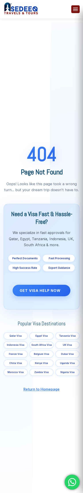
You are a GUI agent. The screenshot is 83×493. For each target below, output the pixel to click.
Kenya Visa (41, 363)
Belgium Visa (41, 354)
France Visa (16, 354)
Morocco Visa (16, 372)
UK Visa (67, 345)
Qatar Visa (16, 335)
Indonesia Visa (15, 345)
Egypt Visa (41, 335)
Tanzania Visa (67, 335)
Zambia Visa (41, 372)
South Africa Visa (41, 345)
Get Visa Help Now (40, 290)
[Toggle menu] (75, 9)
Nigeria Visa (67, 372)
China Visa (15, 363)
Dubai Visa (67, 354)
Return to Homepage (41, 389)
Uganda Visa (67, 363)
